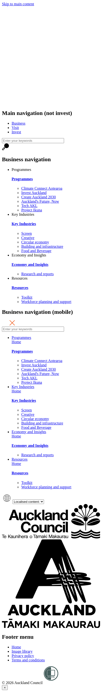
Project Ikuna (31, 210)
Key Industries (23, 214)
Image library (22, 651)
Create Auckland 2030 (38, 197)
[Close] (5, 687)
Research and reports (37, 274)
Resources (20, 278)
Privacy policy (23, 656)
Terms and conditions (28, 660)
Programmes (21, 170)
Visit (15, 128)
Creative (27, 238)
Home (16, 342)
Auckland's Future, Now (40, 201)
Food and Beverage (36, 251)
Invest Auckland (33, 193)
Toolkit (26, 297)
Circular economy (35, 242)
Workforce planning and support (46, 302)
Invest (16, 132)
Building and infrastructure (42, 246)
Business (18, 123)
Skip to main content (18, 4)
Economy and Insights (29, 255)
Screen (26, 233)
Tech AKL (29, 206)
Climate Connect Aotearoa (41, 188)
